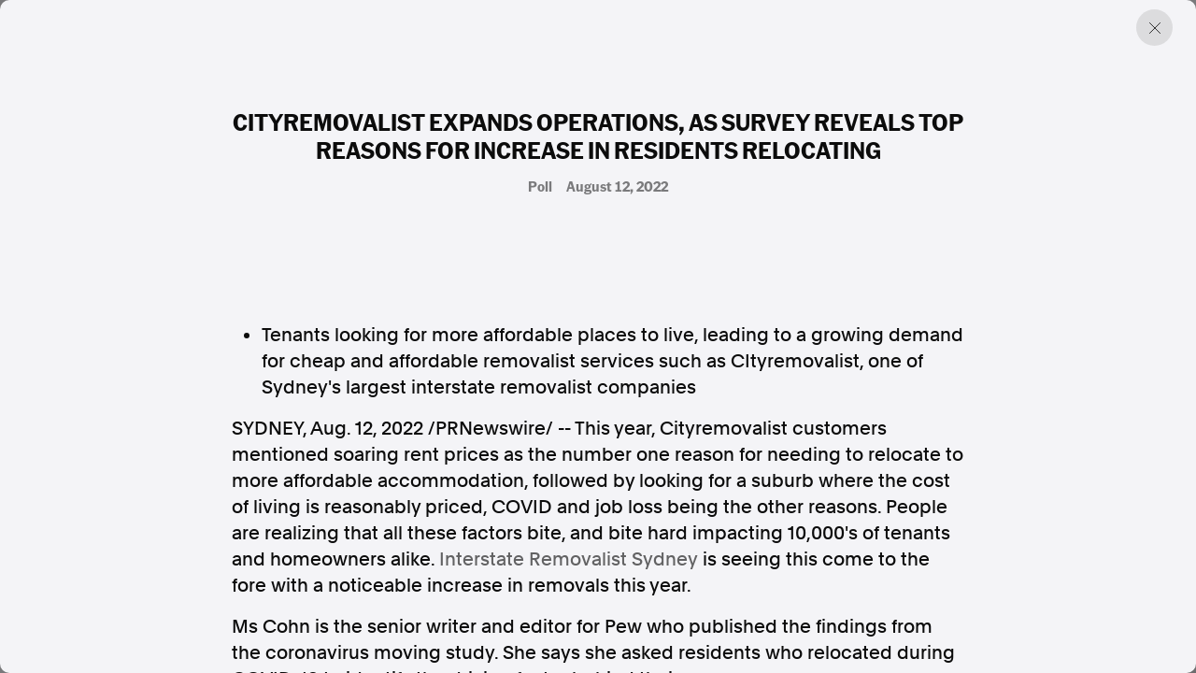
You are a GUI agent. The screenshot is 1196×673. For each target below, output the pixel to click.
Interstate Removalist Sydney (568, 559)
